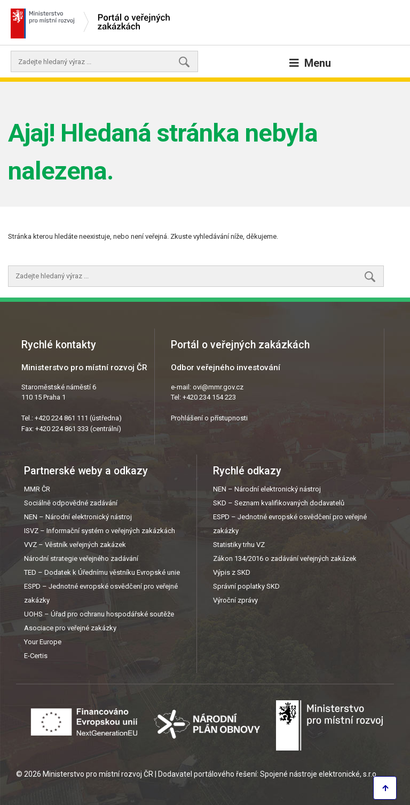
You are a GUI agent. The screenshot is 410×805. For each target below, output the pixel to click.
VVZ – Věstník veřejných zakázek (75, 545)
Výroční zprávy (235, 600)
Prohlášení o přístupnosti (209, 418)
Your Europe (42, 642)
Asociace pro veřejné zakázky (70, 628)
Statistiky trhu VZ (239, 545)
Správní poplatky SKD (246, 586)
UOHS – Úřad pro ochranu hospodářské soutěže (99, 614)
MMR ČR (37, 489)
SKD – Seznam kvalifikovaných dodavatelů (278, 503)
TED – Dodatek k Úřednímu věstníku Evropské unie (102, 572)
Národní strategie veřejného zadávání (81, 558)
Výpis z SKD (231, 572)
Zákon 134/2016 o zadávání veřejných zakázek (285, 558)
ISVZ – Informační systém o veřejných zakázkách (99, 531)
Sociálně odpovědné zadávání (70, 503)
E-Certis (36, 656)
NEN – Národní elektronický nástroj (78, 517)
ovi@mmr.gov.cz (218, 387)
